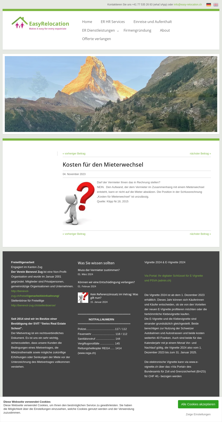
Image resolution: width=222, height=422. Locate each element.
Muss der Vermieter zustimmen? (99, 270)
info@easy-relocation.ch (188, 4)
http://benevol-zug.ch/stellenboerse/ (33, 305)
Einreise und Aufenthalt (153, 21)
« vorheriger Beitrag (74, 153)
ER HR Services (113, 21)
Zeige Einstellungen (198, 414)
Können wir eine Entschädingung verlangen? (106, 282)
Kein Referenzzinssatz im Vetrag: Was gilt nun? (114, 296)
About (165, 30)
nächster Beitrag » (200, 153)
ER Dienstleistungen (98, 30)
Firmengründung (137, 30)
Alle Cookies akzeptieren (198, 404)
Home (87, 21)
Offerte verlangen (96, 38)
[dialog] (214, 413)
